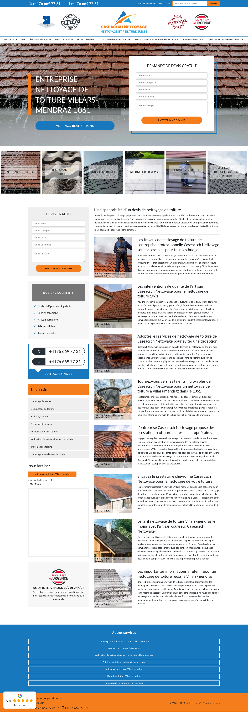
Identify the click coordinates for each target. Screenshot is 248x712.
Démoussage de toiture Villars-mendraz (124, 683)
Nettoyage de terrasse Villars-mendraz (124, 669)
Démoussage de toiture (40, 39)
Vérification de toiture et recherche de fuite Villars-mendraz (124, 655)
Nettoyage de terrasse (88, 39)
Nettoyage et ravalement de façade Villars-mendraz (124, 641)
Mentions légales (211, 703)
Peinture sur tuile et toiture (116, 39)
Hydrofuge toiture (64, 39)
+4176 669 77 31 (44, 3)
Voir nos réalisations (75, 126)
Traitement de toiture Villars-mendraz (124, 648)
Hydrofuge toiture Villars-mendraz (124, 676)
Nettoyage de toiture (14, 39)
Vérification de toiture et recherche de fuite (156, 39)
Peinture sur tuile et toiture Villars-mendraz (124, 662)
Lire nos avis (19, 705)
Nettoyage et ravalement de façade (226, 39)
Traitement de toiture (193, 39)
